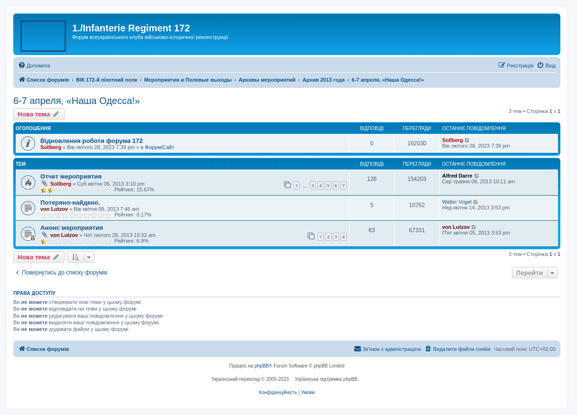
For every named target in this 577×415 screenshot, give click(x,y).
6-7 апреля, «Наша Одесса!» (76, 100)
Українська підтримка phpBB (326, 379)
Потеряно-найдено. (70, 202)
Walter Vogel (457, 202)
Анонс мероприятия (71, 227)
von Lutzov (54, 209)
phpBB (262, 365)
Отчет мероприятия (71, 176)
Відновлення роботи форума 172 (91, 140)
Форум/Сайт (159, 147)
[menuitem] (34, 65)
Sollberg (50, 147)
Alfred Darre (457, 176)
